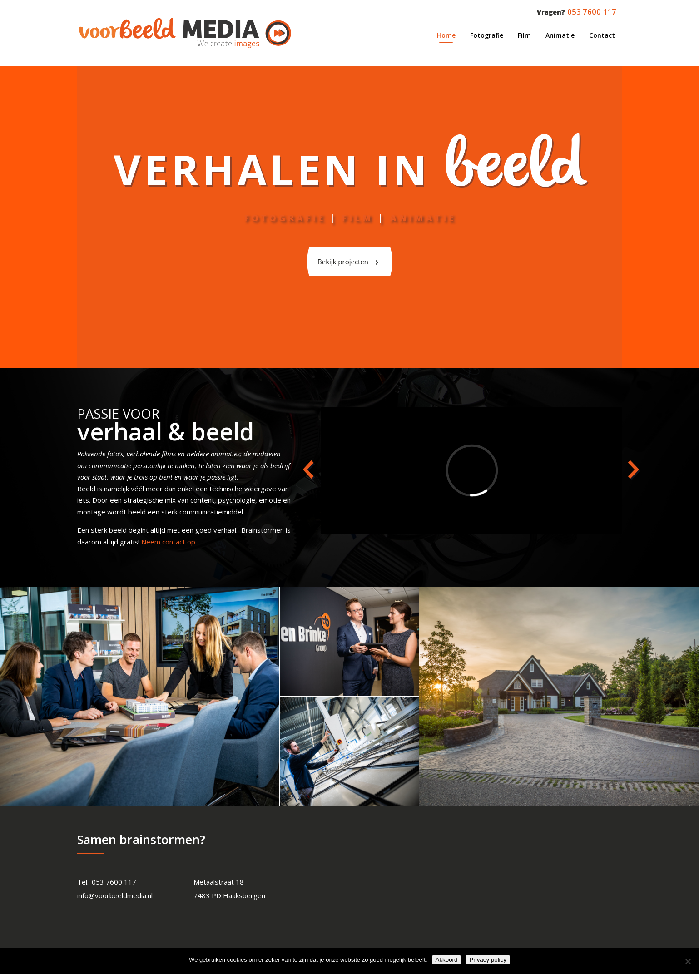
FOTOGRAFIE (284, 218)
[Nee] (687, 961)
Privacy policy (487, 959)
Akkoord (447, 959)
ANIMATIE (423, 218)
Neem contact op (168, 541)
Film (357, 218)
